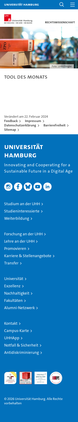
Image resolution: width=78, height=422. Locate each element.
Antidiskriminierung (21, 352)
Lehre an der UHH (19, 241)
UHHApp (11, 338)
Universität (13, 278)
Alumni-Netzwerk (19, 307)
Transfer (11, 263)
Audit (23, 374)
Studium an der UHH (22, 203)
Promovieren (15, 248)
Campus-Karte (16, 330)
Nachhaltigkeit (16, 293)
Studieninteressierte (22, 211)
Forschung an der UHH (23, 234)
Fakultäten (13, 300)
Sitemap (10, 129)
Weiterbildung (16, 218)
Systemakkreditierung (56, 374)
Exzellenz (12, 286)
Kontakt (10, 323)
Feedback (11, 121)
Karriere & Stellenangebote (27, 255)
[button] (62, 4)
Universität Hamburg (21, 4)
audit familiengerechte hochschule (10, 378)
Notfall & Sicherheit (21, 345)
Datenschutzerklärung (20, 125)
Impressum (33, 121)
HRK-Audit (38, 376)
